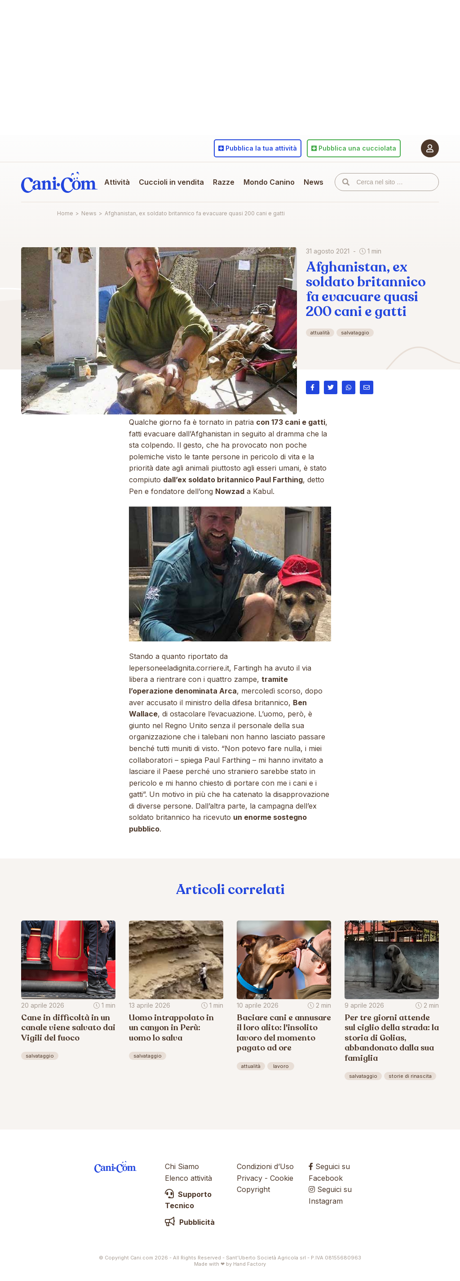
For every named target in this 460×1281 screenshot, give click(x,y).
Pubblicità (190, 1222)
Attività (117, 182)
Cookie (281, 1178)
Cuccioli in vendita (171, 182)
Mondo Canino (269, 182)
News (313, 182)
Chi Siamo (182, 1166)
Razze (223, 182)
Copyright (253, 1189)
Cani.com (59, 182)
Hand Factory (249, 1264)
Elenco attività (188, 1178)
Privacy (249, 1178)
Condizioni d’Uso (265, 1166)
